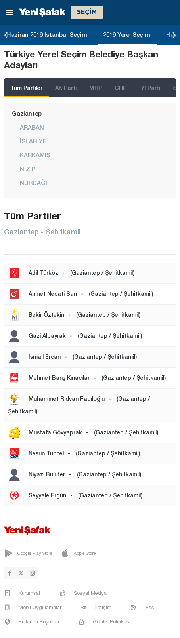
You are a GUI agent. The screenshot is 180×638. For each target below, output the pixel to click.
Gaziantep (27, 113)
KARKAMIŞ (35, 154)
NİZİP (28, 168)
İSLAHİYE (33, 141)
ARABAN (32, 127)
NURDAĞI (33, 182)
